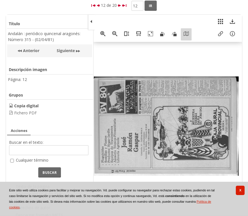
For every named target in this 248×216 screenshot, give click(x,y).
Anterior (30, 50)
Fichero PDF (25, 113)
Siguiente (66, 50)
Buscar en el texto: (26, 142)
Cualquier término (32, 160)
